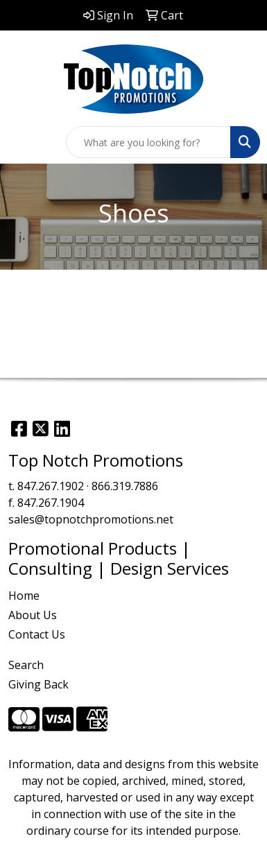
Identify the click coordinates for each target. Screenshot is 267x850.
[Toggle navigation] (21, 142)
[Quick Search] (148, 142)
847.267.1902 (50, 486)
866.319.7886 (125, 486)
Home (24, 595)
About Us (32, 615)
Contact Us (36, 634)
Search (26, 665)
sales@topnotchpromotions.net (90, 519)
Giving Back (38, 684)
